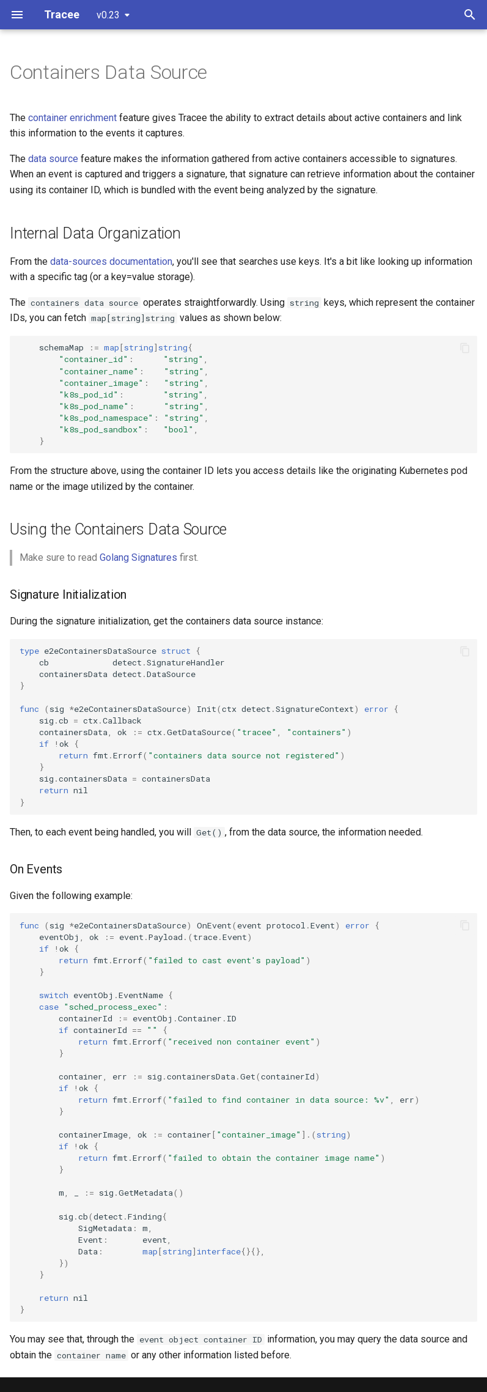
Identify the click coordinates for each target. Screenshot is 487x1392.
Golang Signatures (138, 557)
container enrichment (72, 118)
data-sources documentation (111, 261)
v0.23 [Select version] (108, 15)
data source (53, 159)
